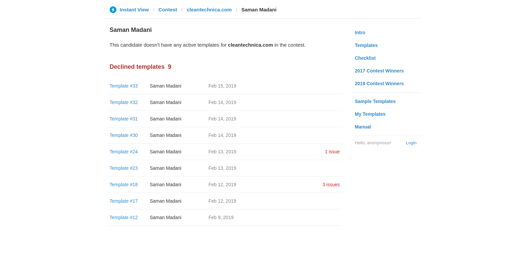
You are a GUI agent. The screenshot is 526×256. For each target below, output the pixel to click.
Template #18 (124, 184)
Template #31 (124, 118)
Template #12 (124, 217)
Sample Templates (375, 101)
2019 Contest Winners (379, 83)
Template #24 (124, 151)
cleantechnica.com (209, 9)
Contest (167, 9)
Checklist (365, 58)
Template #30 (124, 135)
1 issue (332, 151)
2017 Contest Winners (379, 70)
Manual (363, 127)
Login (411, 142)
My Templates (370, 114)
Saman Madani (165, 86)
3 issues (330, 184)
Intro (360, 32)
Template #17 (124, 201)
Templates (366, 45)
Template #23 (124, 168)
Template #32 (124, 102)
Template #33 (124, 86)
